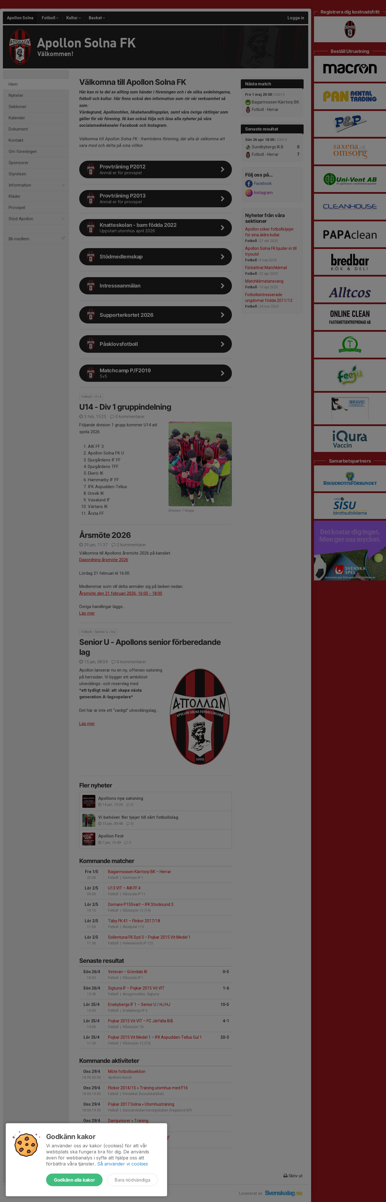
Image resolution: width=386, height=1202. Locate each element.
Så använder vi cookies (122, 1164)
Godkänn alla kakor (74, 1180)
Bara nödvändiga (132, 1180)
